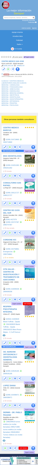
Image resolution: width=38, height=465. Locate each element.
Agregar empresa (17, 32)
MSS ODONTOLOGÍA (12, 156)
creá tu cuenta (26, 28)
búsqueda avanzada (28, 20)
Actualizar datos (18, 36)
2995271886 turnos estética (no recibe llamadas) (12, 429)
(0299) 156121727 (12, 193)
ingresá (34, 28)
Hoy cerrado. (10, 228)
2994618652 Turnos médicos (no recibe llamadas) (12, 434)
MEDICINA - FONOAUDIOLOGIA (12, 87)
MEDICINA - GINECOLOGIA (11, 89)
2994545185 (7, 373)
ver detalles (9, 257)
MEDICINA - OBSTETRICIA (10, 95)
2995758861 (7, 254)
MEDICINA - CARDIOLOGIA (10, 85)
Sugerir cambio (29, 57)
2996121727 (7, 195)
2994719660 (7, 142)
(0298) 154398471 (12, 395)
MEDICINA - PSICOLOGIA (10, 105)
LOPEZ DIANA (9, 386)
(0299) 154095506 (12, 289)
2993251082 (7, 168)
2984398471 (7, 397)
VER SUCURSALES (9, 151)
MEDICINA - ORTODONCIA (10, 101)
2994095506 (7, 291)
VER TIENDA (27, 303)
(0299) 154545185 (12, 371)
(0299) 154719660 (12, 139)
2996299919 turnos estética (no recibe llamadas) (11, 424)
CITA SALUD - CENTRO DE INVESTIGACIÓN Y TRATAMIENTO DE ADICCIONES (11, 274)
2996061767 (21, 65)
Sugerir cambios (29, 151)
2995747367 (7, 225)
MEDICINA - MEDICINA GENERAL (13, 93)
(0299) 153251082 (12, 165)
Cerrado (8, 171)
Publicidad (32, 22)
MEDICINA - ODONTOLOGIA (11, 97)
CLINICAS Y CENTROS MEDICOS (13, 81)
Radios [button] (20, 44)
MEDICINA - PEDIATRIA (9, 103)
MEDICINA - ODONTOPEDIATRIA (12, 99)
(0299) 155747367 (12, 222)
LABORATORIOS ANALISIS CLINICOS (14, 83)
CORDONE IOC (9, 240)
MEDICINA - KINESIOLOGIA (11, 91)
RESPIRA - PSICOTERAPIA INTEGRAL (10, 309)
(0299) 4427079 (11, 219)
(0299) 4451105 (8, 65)
